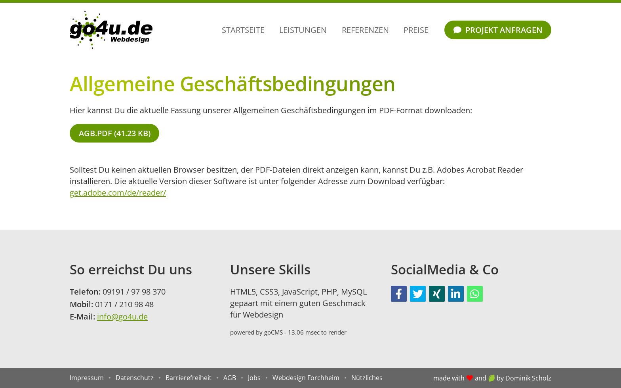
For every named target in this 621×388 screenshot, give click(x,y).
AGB (229, 377)
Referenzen (365, 30)
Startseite (243, 30)
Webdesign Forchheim (305, 377)
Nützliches (367, 377)
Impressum (87, 377)
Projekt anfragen (498, 30)
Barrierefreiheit (188, 377)
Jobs (254, 377)
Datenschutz (135, 377)
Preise (416, 30)
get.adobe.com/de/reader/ (118, 192)
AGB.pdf (114, 133)
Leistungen (303, 30)
